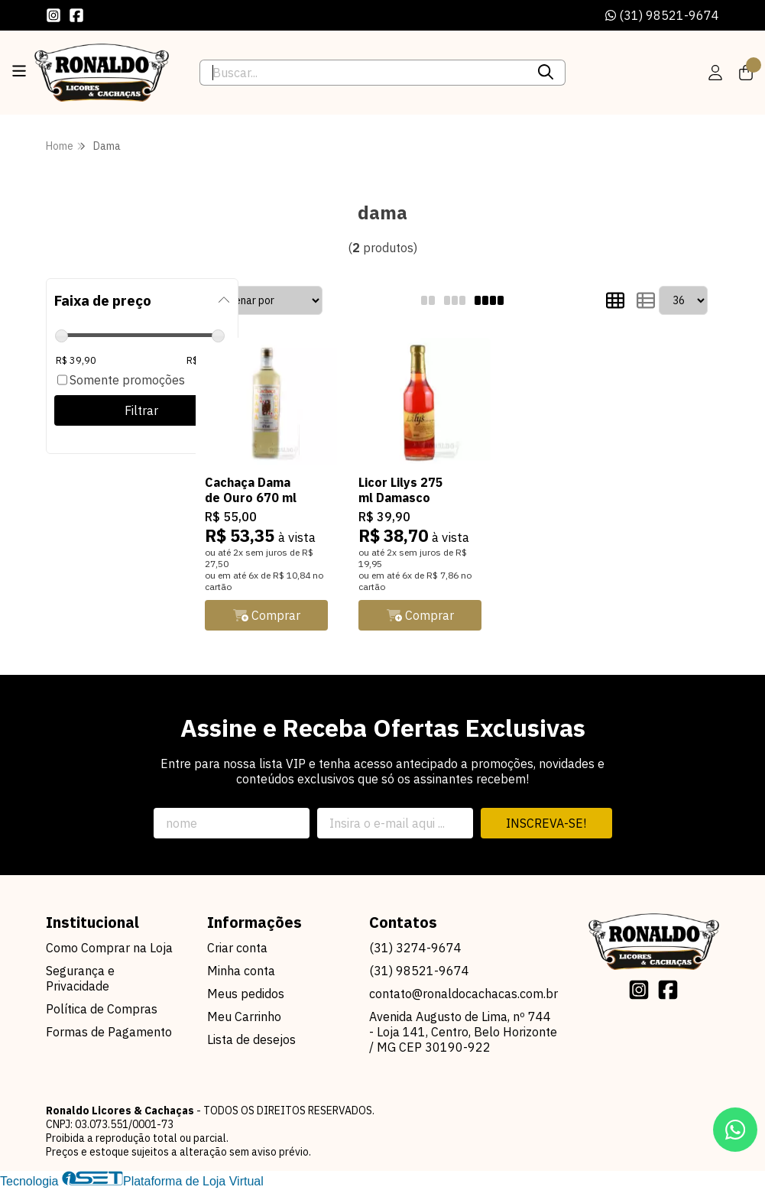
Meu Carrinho (244, 1018)
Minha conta (241, 972)
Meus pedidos (245, 995)
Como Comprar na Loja (109, 949)
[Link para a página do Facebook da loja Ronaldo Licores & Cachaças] (76, 15)
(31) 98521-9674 (662, 15)
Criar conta (237, 949)
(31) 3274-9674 (415, 949)
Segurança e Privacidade (80, 980)
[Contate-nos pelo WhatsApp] (735, 1129)
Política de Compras (101, 1010)
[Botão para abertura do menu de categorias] (19, 71)
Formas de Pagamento (109, 1033)
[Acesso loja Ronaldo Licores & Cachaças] (715, 72)
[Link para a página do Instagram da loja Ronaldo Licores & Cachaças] (53, 15)
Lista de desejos (251, 1041)
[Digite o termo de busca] (363, 72)
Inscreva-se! (546, 824)
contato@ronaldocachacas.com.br (463, 995)
